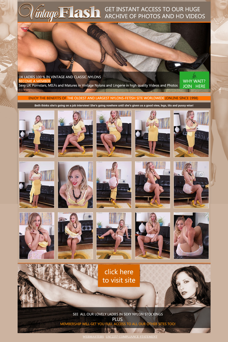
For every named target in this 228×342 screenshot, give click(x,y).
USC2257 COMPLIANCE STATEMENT (131, 336)
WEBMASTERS (93, 336)
